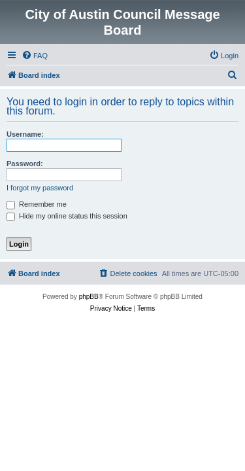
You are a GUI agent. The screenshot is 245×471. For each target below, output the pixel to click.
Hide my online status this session (67, 216)
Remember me (37, 204)
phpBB (89, 296)
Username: (25, 134)
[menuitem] (35, 55)
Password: (25, 163)
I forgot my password (40, 188)
